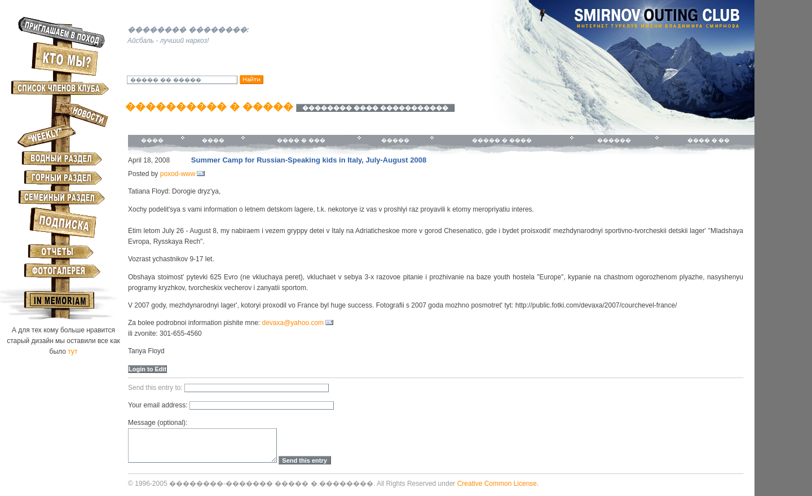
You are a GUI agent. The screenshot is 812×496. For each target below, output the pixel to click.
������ (614, 140)
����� (395, 140)
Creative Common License (497, 484)
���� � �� (708, 140)
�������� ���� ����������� (375, 107)
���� (152, 140)
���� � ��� (301, 140)
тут (72, 351)
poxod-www (178, 174)
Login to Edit (147, 369)
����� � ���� (502, 140)
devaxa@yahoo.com (293, 323)
